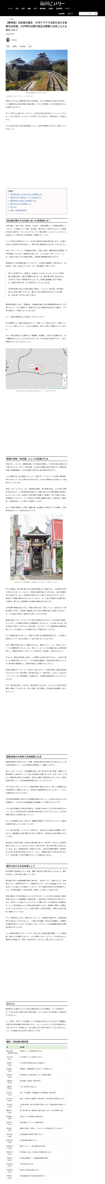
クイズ (67, 8)
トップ (10, 8)
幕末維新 (43, 8)
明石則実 (14, 40)
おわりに (13, 207)
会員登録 (61, 13)
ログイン (70, 13)
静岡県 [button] (15, 46)
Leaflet (49, 388)
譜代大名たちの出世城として (20, 204)
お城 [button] (30, 46)
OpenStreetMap (57, 388)
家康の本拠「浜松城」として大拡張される (25, 197)
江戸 (35, 8)
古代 (17, 8)
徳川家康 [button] (22, 46)
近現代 (51, 8)
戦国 (29, 8)
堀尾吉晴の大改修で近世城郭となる (23, 200)
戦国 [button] (8, 46)
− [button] (64, 384)
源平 (23, 8)
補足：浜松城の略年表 (18, 210)
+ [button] (64, 380)
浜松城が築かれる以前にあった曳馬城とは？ (26, 194)
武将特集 (59, 8)
